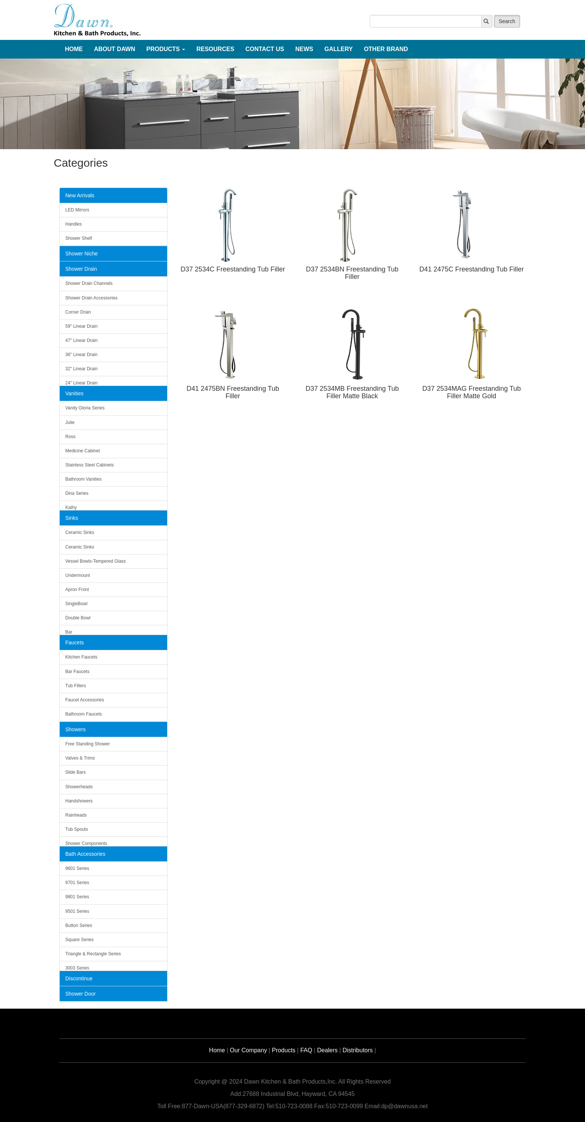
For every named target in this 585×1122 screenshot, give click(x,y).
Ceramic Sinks (79, 532)
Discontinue (79, 978)
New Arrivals (79, 195)
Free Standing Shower (87, 744)
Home (217, 1050)
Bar (68, 632)
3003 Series (77, 968)
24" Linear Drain (81, 383)
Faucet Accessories (84, 700)
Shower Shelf (78, 238)
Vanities (74, 393)
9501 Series (77, 911)
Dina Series (76, 493)
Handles (73, 224)
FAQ (306, 1050)
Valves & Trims (80, 758)
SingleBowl (76, 603)
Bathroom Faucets (83, 714)
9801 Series (77, 896)
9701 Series (77, 882)
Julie (70, 422)
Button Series (78, 925)
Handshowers (79, 801)
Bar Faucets (77, 671)
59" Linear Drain (81, 326)
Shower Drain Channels (89, 283)
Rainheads (76, 815)
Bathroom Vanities (83, 479)
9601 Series (77, 868)
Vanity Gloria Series (84, 408)
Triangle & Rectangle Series (93, 953)
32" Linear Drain (81, 368)
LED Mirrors (77, 210)
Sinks (71, 518)
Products (283, 1050)
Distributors (357, 1050)
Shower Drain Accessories (91, 298)
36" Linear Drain (81, 354)
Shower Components (86, 843)
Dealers (327, 1050)
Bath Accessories (85, 854)
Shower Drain (81, 269)
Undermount (77, 575)
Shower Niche (81, 254)
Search (507, 21)
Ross (70, 436)
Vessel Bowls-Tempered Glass (95, 561)
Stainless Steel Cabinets (89, 465)
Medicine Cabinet (82, 450)
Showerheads (79, 786)
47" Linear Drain (81, 340)
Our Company (248, 1050)
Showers (75, 729)
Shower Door (80, 994)
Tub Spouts (76, 829)
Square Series (79, 939)
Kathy (71, 507)
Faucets (74, 642)
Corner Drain (78, 312)
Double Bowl (77, 617)
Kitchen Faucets (81, 657)
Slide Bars (75, 772)
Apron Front (77, 589)
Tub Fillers (75, 685)
